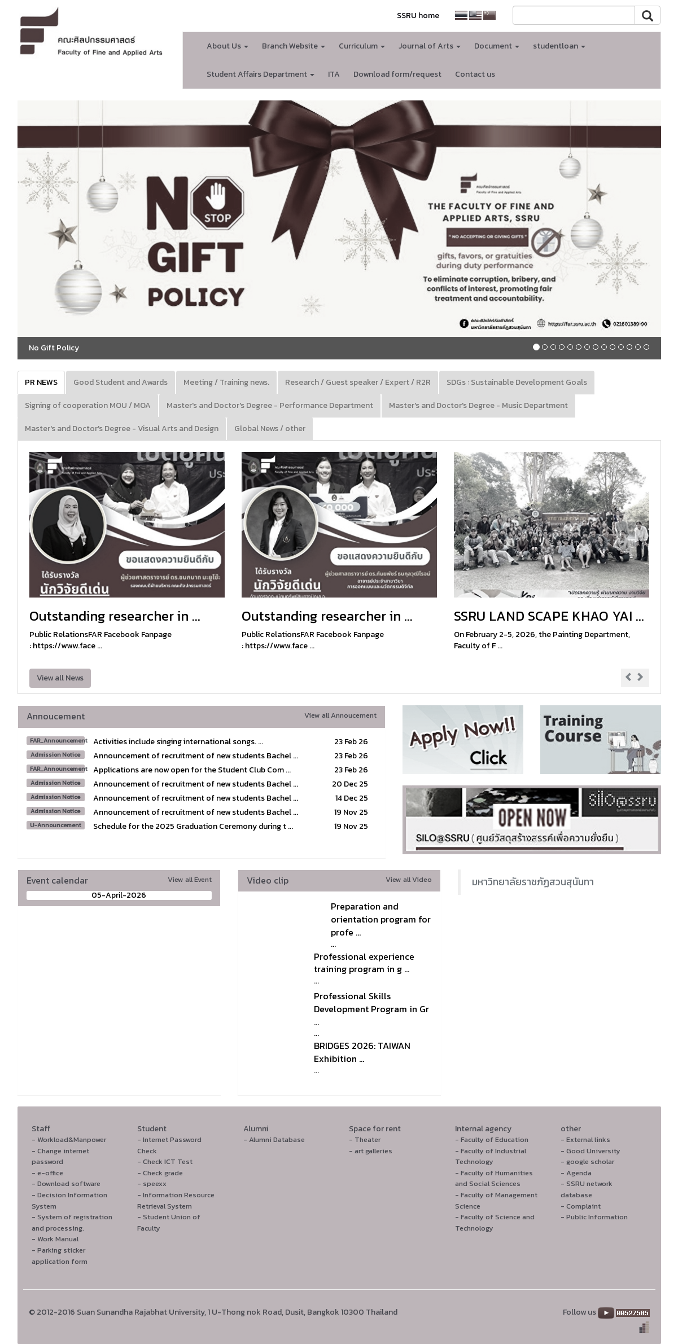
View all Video (409, 879)
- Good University (590, 1150)
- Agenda (576, 1172)
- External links (585, 1139)
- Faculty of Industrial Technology (490, 1156)
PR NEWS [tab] (41, 382)
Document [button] (496, 46)
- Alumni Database (274, 1139)
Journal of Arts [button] (430, 46)
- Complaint (581, 1206)
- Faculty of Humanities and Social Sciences (494, 1178)
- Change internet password (60, 1156)
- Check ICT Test (165, 1161)
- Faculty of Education (491, 1139)
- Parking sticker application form (60, 1256)
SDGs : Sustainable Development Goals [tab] (517, 382)
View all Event (190, 879)
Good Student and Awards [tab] (120, 382)
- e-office (47, 1172)
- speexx (152, 1183)
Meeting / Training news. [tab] (226, 382)
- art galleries (370, 1150)
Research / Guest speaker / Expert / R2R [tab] (358, 382)
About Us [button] (227, 46)
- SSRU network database (587, 1189)
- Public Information (594, 1216)
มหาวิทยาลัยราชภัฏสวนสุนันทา (533, 882)
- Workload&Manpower (69, 1139)
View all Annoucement (340, 715)
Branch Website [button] (293, 46)
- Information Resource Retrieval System (176, 1200)
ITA (334, 74)
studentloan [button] (559, 46)
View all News (60, 678)
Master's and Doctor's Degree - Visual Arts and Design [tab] (121, 428)
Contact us (475, 74)
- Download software (66, 1183)
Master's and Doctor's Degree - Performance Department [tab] (270, 405)
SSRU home (418, 15)
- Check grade (160, 1172)
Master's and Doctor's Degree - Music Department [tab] (478, 405)
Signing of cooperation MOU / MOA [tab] (88, 405)
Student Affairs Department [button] (260, 74)
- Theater (364, 1139)
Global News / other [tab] (269, 428)
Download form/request (397, 74)
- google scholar (587, 1161)
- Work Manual (55, 1238)
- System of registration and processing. (72, 1222)
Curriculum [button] (362, 46)
